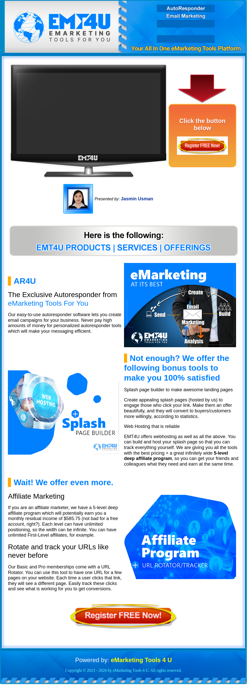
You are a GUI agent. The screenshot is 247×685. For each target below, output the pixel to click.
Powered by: (123, 659)
